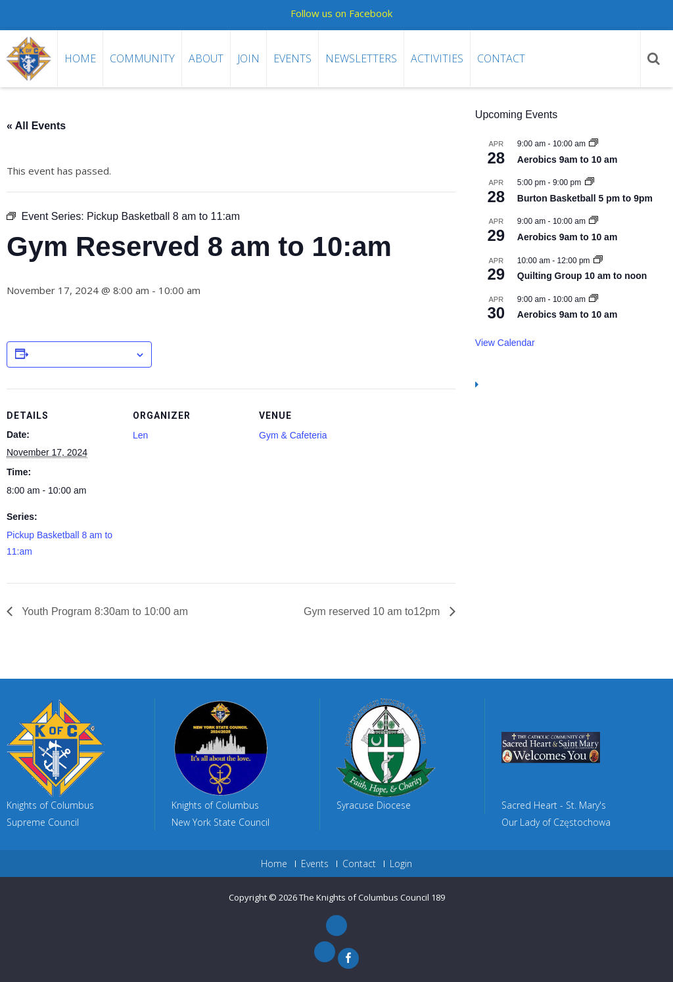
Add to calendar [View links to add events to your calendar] (81, 355)
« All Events (36, 125)
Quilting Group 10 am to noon (582, 275)
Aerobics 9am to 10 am (567, 159)
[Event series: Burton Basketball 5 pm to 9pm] (589, 182)
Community (142, 58)
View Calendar (505, 342)
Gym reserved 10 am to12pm (373, 611)
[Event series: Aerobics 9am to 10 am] (593, 143)
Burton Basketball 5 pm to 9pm (585, 198)
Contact (501, 58)
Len (140, 435)
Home (80, 58)
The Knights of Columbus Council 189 (372, 897)
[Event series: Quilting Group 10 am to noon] (598, 260)
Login (401, 864)
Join (248, 58)
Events (292, 58)
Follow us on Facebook (341, 13)
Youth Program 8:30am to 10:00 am (103, 611)
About (206, 58)
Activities (437, 58)
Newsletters (361, 58)
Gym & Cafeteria (293, 435)
